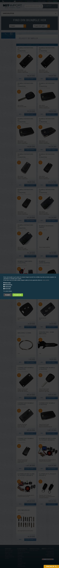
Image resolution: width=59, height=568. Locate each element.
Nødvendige (8, 282)
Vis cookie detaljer (7, 291)
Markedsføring (8, 284)
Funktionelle (8, 286)
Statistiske (8, 288)
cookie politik (45, 280)
